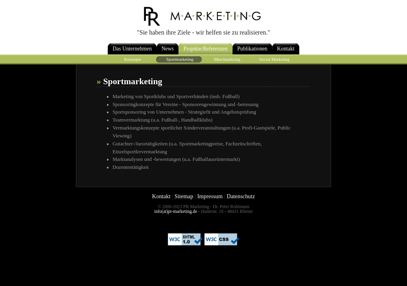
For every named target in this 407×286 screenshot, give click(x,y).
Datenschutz (241, 196)
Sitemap (183, 196)
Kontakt (161, 196)
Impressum (210, 196)
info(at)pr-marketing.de (175, 211)
